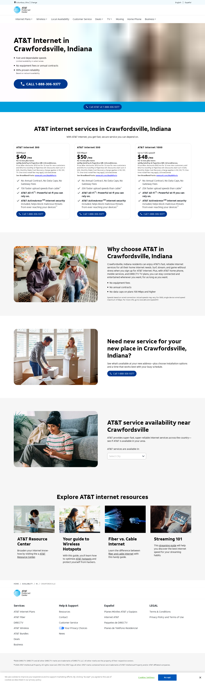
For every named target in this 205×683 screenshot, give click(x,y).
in (37, 584)
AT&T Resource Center (31, 555)
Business (18, 644)
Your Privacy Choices (73, 628)
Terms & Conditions (160, 611)
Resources (64, 611)
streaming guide (167, 545)
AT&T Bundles (21, 633)
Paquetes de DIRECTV (115, 622)
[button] (143, 456)
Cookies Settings (146, 677)
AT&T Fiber (19, 617)
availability (27, 584)
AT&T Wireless (21, 628)
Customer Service (68, 622)
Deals (17, 639)
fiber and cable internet (120, 553)
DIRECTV (18, 622)
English (178, 2)
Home (16, 584)
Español (188, 2)
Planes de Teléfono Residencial (121, 628)
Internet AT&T (111, 617)
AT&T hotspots (84, 558)
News (62, 633)
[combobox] (123, 456)
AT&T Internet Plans (24, 611)
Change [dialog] (34, 2)
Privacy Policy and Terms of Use (167, 617)
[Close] (200, 677)
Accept (167, 677)
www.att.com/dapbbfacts (45, 175)
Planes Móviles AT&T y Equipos (120, 611)
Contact (63, 617)
